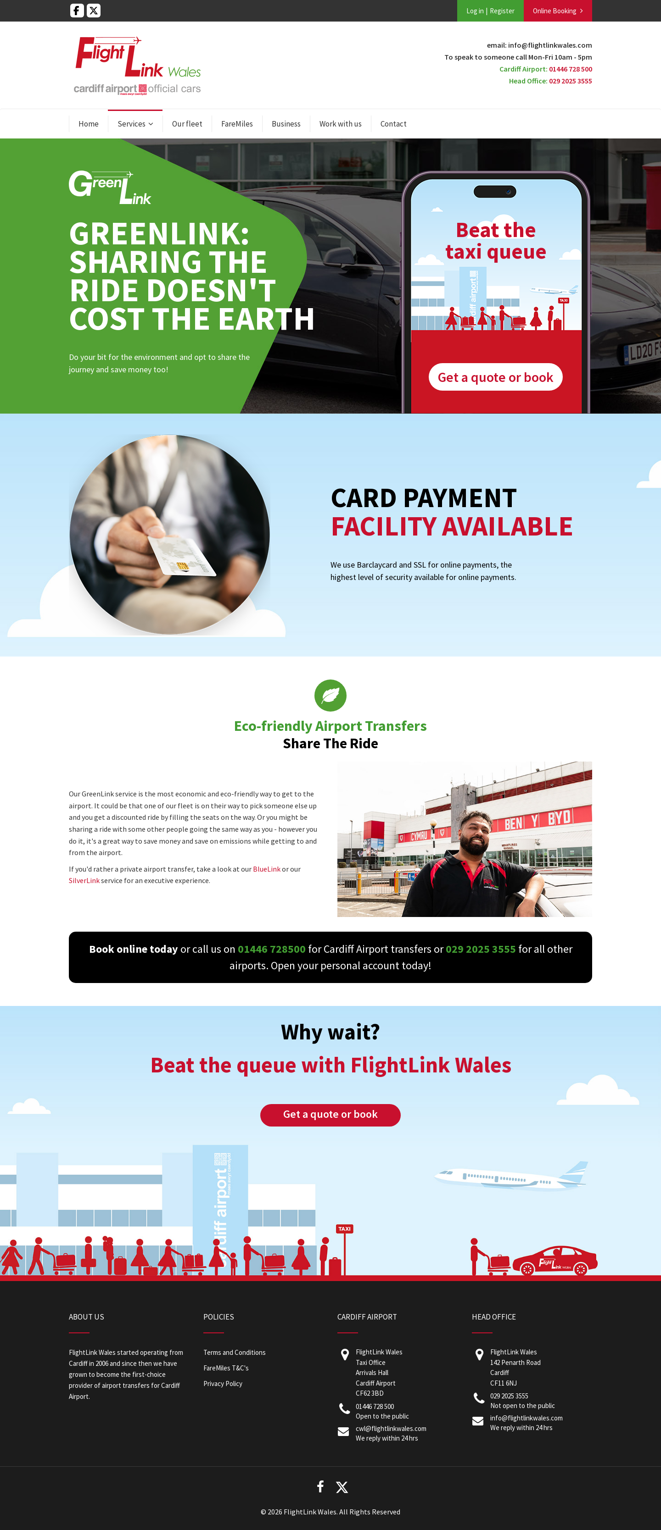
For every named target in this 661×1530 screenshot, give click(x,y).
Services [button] (132, 124)
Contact (394, 124)
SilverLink (84, 880)
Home (88, 124)
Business (286, 124)
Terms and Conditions (234, 1352)
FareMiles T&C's (226, 1368)
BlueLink (266, 868)
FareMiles (237, 124)
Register (502, 10)
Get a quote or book (496, 377)
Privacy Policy (222, 1383)
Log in (475, 10)
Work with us (340, 124)
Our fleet (187, 124)
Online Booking (555, 10)
